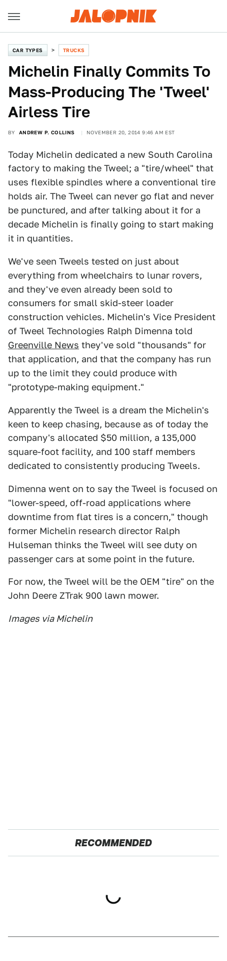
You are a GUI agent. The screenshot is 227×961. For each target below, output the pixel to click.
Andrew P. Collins (47, 132)
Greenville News (43, 345)
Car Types (27, 50)
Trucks (73, 50)
